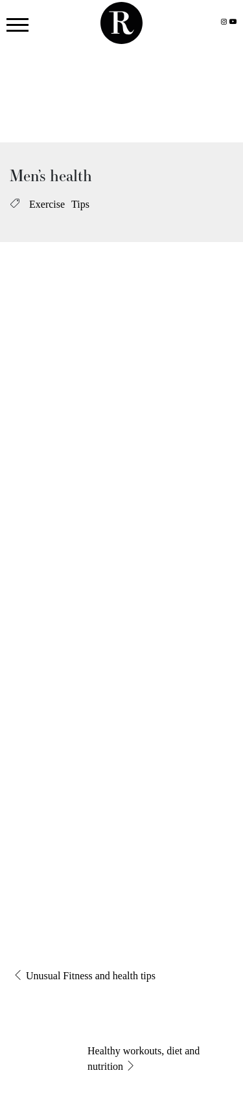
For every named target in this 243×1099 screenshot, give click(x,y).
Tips (80, 204)
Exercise (47, 204)
